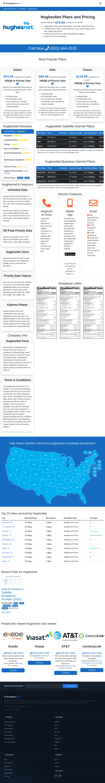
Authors (56, 763)
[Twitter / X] (60, 775)
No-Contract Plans (9, 742)
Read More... (6, 612)
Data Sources (8, 769)
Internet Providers (9, 722)
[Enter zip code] (43, 686)
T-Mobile (57, 742)
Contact (56, 766)
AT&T (56, 728)
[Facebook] (56, 775)
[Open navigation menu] (100, 3)
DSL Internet (8, 732)
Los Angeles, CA (8, 527)
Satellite (20, 178)
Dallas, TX (6, 548)
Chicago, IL (6, 531)
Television (62, 668)
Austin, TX (6, 561)
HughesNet (6, 605)
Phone (27, 178)
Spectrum (57, 732)
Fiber (67, 666)
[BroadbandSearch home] (11, 3)
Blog (15, 603)
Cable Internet (8, 728)
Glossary (7, 766)
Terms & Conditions (15, 709)
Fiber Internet (8, 725)
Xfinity (56, 725)
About (56, 759)
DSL (71, 666)
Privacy (6, 709)
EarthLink (57, 722)
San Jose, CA (7, 553)
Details (13, 670)
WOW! (56, 749)
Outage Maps (8, 773)
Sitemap (6, 776)
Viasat (56, 735)
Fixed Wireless (87, 663)
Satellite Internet (9, 738)
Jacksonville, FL (8, 557)
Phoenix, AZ (6, 544)
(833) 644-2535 (52, 48)
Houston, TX (7, 535)
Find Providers (70, 686)
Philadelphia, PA (8, 540)
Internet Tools (8, 763)
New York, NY (7, 522)
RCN (55, 745)
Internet (15, 605)
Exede (21, 603)
